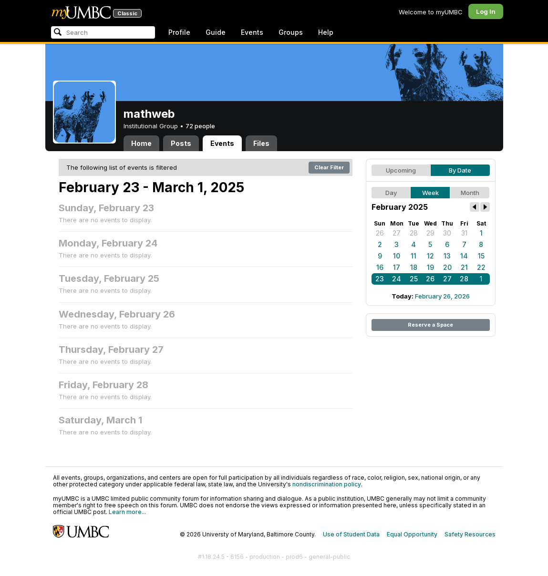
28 (414, 233)
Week (430, 192)
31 (464, 233)
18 (413, 267)
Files (261, 143)
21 (464, 267)
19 (430, 267)
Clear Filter (329, 167)
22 (481, 267)
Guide (216, 32)
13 (447, 256)
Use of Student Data (351, 534)
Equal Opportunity (412, 534)
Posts (181, 143)
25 (414, 279)
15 (481, 256)
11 (413, 256)
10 (396, 256)
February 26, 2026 (442, 296)
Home (141, 143)
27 (397, 233)
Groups (291, 32)
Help (325, 32)
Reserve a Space (430, 324)
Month (470, 192)
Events (252, 32)
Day (391, 192)
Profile (179, 32)
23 (379, 279)
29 (430, 233)
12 (430, 256)
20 (447, 267)
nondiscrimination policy (326, 484)
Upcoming (401, 170)
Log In (486, 11)
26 (380, 233)
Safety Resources (470, 534)
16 (379, 267)
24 (396, 279)
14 (464, 256)
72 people (200, 126)
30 (447, 233)
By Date (460, 170)
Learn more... (127, 511)
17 (396, 267)
